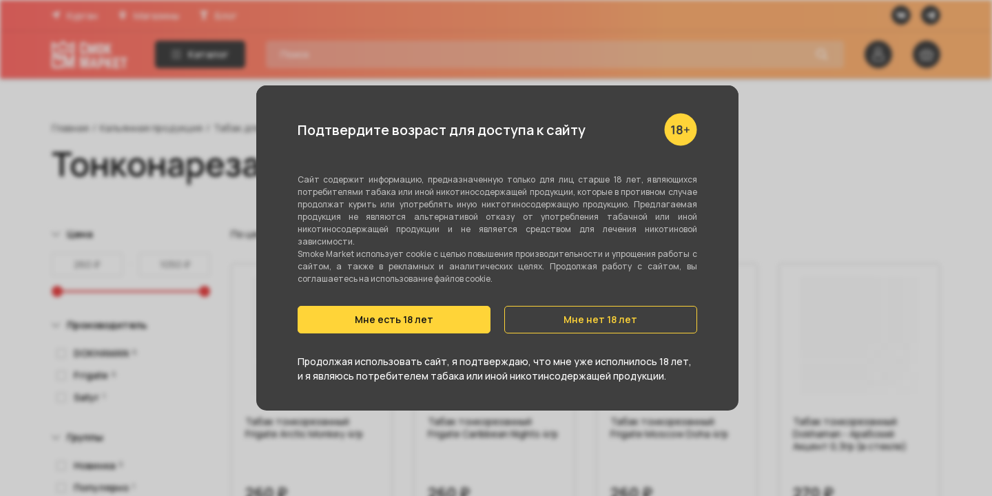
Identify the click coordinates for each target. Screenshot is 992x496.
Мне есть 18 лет (394, 319)
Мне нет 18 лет (600, 319)
